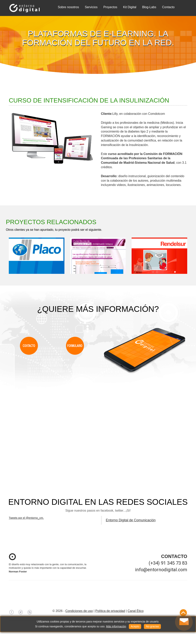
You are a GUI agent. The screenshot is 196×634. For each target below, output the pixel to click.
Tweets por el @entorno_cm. (26, 517)
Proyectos (110, 7)
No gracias (152, 626)
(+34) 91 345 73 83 (168, 563)
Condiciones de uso (79, 611)
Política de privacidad (110, 611)
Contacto (168, 7)
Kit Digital (129, 7)
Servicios (91, 7)
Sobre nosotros (68, 7)
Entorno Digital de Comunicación (131, 520)
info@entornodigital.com (161, 569)
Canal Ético (135, 611)
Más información (116, 626)
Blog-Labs (149, 7)
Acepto (135, 626)
